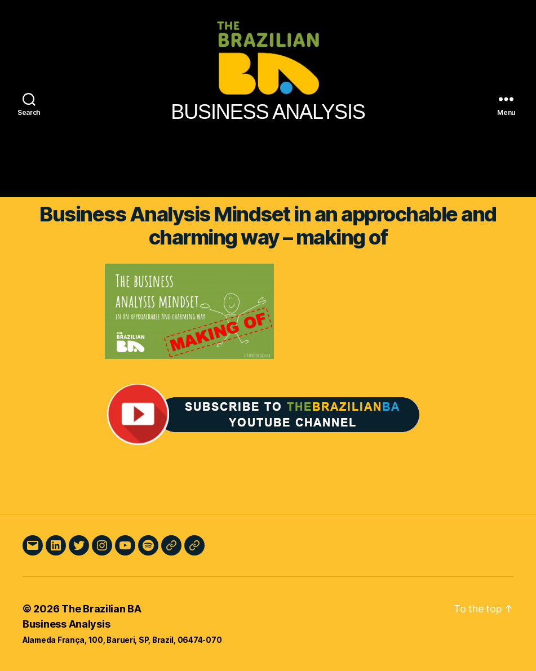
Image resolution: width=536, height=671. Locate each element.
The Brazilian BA (101, 609)
